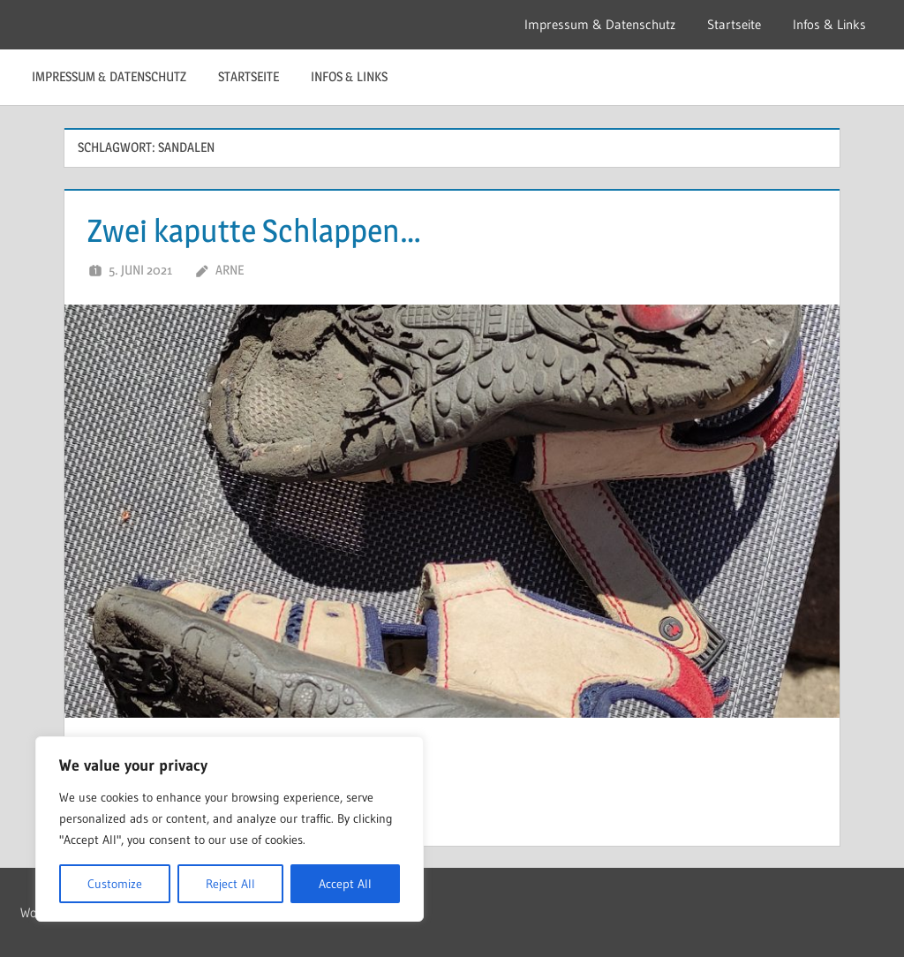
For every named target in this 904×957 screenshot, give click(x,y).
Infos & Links (829, 24)
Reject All (230, 884)
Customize (114, 884)
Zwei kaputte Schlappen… (254, 230)
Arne (229, 269)
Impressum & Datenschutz (599, 24)
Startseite (734, 24)
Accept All (345, 884)
